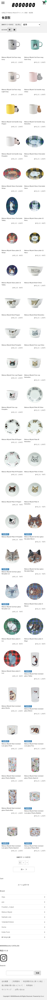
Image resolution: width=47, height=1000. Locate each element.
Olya (3, 897)
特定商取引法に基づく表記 (33, 981)
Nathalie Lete (6, 917)
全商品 (4, 12)
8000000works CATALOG (9, 946)
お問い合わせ (20, 989)
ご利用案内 (16, 981)
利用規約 (29, 985)
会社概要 (5, 981)
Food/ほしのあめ (8, 907)
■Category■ (6, 937)
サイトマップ (6, 989)
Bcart (42, 996)
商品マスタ (4, 951)
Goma (4, 927)
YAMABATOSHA (8, 922)
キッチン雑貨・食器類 (26, 12)
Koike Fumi (6, 932)
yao (3, 902)
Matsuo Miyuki (12, 12)
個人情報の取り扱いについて (12, 985)
